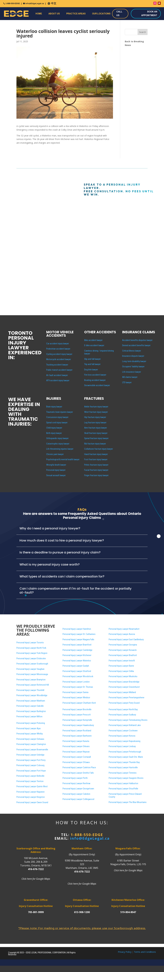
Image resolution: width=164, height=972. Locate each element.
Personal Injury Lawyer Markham (30, 700)
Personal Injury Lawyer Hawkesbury (78, 725)
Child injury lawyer (54, 427)
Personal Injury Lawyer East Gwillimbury (126, 639)
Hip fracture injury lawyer (95, 417)
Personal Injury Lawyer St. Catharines (79, 634)
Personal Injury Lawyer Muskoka (123, 676)
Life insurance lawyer (131, 371)
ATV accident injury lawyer (57, 380)
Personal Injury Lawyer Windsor (76, 697)
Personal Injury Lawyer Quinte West (32, 786)
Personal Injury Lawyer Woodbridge (31, 695)
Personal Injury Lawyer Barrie (121, 665)
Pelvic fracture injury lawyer (96, 464)
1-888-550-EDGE (13, 3)
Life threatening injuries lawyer (59, 448)
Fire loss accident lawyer (95, 374)
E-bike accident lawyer (94, 345)
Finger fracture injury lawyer (96, 475)
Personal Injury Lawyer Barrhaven (77, 735)
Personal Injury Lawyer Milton (29, 716)
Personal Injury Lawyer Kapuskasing (124, 741)
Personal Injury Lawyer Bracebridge (124, 681)
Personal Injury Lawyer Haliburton (123, 783)
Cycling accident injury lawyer (59, 354)
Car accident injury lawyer (57, 343)
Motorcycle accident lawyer (58, 359)
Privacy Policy (124, 951)
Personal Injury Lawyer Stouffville (123, 788)
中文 (53, 3)
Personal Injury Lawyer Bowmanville (32, 749)
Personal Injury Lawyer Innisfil (122, 660)
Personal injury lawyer (55, 470)
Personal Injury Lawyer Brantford (77, 644)
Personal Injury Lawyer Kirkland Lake (125, 725)
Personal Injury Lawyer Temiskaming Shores (128, 720)
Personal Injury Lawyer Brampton (30, 679)
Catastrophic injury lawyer (57, 443)
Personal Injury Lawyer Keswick (123, 650)
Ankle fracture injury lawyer (96, 406)
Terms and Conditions (145, 951)
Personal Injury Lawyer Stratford (77, 671)
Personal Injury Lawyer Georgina (123, 644)
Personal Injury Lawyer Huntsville (123, 767)
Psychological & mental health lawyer (62, 459)
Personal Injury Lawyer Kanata (76, 741)
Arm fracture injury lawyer (95, 427)
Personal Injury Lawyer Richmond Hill (32, 684)
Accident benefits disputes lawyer (137, 340)
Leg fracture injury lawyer (95, 422)
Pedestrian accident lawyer (58, 348)
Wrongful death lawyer (56, 464)
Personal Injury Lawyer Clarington (31, 744)
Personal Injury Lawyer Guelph (76, 665)
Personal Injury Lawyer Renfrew (76, 783)
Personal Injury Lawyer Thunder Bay (124, 762)
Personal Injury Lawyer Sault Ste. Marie (126, 757)
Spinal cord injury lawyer (56, 422)
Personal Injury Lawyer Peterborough (125, 751)
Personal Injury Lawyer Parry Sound (124, 702)
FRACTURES (94, 398)
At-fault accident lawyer (57, 375)
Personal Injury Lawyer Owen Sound (32, 802)
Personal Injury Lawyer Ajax (28, 728)
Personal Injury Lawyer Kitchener (77, 655)
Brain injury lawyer (54, 406)
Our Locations (101, 13)
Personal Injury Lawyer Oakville (30, 706)
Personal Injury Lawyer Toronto (30, 642)
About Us (54, 13)
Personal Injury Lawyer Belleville (30, 776)
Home (39, 13)
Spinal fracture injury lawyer (96, 438)
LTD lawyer (127, 382)
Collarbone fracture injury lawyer (98, 448)
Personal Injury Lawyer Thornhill (30, 690)
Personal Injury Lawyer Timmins (122, 772)
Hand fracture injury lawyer (96, 454)
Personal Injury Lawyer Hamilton (77, 629)
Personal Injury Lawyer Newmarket (124, 629)
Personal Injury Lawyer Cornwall (77, 757)
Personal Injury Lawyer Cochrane (123, 730)
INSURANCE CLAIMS (138, 332)
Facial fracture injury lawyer (96, 470)
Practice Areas (76, 13)
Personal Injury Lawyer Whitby (29, 733)
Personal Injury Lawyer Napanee (30, 791)
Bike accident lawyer (93, 340)
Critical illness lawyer (131, 350)
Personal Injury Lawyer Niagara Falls (78, 639)
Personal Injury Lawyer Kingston (30, 797)
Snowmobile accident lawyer (97, 385)
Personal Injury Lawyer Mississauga (32, 674)
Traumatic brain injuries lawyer (59, 412)
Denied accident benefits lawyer (136, 345)
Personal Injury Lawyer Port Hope (31, 770)
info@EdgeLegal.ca (34, 3)
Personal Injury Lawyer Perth (75, 778)
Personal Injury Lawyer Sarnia (75, 692)
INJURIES (53, 398)
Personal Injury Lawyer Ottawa (76, 762)
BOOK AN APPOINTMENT (149, 13)
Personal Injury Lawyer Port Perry (30, 760)
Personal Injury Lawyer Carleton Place (79, 767)
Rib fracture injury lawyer (95, 443)
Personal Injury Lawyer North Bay (123, 709)
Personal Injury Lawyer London (76, 681)
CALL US (119, 13)
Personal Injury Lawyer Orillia (121, 671)
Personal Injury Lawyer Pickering (30, 723)
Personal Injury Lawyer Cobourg (30, 765)
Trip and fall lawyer (92, 364)
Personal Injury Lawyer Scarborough (32, 663)
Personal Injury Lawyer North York (31, 648)
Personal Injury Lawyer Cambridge (77, 650)
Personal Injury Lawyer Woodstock (78, 676)
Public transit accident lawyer (59, 369)
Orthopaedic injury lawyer (57, 438)
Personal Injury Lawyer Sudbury (122, 714)
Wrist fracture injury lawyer (96, 412)
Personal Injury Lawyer (126, 778)
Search (142, 32)
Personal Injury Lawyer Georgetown (78, 788)
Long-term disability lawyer (134, 361)
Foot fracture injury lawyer (95, 459)
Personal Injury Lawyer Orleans (76, 746)
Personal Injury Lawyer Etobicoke (31, 658)
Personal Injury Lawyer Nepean (76, 751)
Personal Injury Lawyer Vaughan (30, 669)
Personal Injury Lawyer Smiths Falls (78, 772)
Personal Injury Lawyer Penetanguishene (126, 697)
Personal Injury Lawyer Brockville (77, 709)
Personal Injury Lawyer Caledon (76, 794)
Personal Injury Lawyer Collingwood (78, 799)
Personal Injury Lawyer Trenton (29, 781)
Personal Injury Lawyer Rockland (77, 730)
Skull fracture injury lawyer (95, 433)
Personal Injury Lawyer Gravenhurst (124, 687)
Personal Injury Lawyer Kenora (122, 735)
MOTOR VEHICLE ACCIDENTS (60, 334)
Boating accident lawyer (95, 380)
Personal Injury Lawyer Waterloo (77, 660)
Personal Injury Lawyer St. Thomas (78, 687)
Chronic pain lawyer (55, 454)
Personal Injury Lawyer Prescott (77, 714)
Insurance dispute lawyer (133, 356)
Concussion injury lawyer (57, 417)
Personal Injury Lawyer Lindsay (122, 746)
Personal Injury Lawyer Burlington (31, 711)
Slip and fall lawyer (92, 359)
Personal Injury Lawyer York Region (31, 653)
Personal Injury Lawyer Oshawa (30, 739)
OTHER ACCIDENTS (100, 332)
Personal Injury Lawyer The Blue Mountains (127, 802)
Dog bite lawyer (91, 369)
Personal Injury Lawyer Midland (122, 692)
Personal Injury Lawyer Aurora (122, 634)
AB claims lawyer (129, 377)
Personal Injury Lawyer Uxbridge (30, 754)
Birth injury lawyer (54, 433)
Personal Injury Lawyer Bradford (123, 655)
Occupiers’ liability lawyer (133, 366)
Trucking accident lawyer (57, 364)
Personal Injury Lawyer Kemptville (77, 720)
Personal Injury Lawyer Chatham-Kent (79, 702)
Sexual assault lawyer (56, 475)
